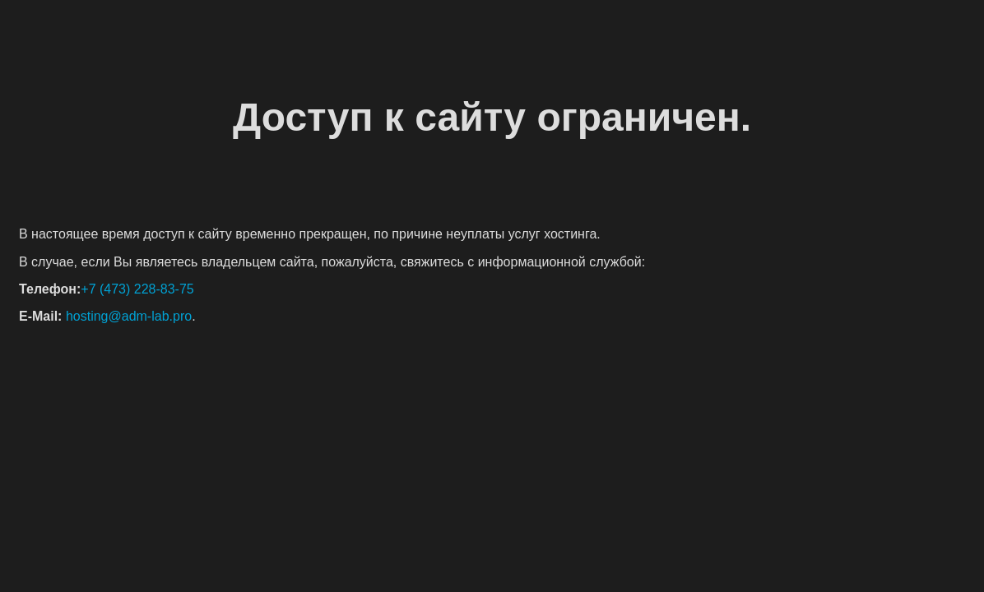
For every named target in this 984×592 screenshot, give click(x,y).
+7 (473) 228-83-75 (137, 289)
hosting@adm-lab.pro (129, 316)
